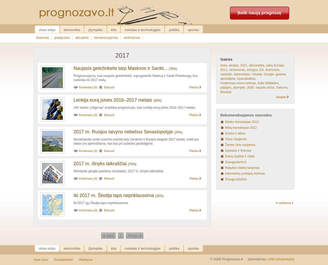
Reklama (85, 260)
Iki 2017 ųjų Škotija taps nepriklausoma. (101, 203)
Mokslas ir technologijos (143, 30)
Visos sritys (47, 30)
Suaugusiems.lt (235, 162)
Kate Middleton (268, 83)
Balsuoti (109, 87)
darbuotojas (242, 74)
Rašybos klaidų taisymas (242, 168)
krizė (223, 65)
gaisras (281, 74)
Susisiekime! (63, 260)
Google (269, 74)
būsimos (42, 38)
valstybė (226, 74)
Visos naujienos (236, 139)
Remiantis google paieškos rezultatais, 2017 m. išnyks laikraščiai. (119, 171)
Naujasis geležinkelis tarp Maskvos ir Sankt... (120, 68)
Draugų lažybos (236, 179)
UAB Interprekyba (281, 259)
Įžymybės (95, 30)
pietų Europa (275, 65)
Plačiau (194, 87)
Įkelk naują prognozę (259, 12)
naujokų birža (265, 87)
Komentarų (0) (88, 87)
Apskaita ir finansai (238, 150)
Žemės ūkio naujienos (240, 145)
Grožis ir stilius (235, 133)
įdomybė (239, 87)
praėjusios (62, 38)
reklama (285, 203)
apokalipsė (227, 79)
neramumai (237, 70)
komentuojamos (106, 38)
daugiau (281, 96)
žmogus (252, 70)
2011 (223, 70)
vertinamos (132, 38)
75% (132, 164)
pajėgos (225, 87)
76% (173, 69)
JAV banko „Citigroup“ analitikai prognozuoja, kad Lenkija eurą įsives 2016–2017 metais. (135, 107)
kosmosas (273, 70)
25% (178, 132)
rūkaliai (257, 74)
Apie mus (41, 260)
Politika (174, 30)
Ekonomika (72, 30)
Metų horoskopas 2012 (241, 128)
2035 (250, 87)
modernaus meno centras (238, 83)
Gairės (226, 59)
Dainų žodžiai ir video (240, 156)
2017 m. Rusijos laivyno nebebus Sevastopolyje (123, 131)
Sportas (193, 30)
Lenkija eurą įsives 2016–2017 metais (113, 100)
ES (261, 70)
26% (157, 100)
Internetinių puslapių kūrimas (245, 173)
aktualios (82, 38)
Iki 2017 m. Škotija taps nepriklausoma (114, 195)
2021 (243, 65)
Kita (113, 30)
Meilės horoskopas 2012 (242, 122)
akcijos (234, 65)
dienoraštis (256, 65)
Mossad (225, 92)
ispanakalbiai (246, 79)
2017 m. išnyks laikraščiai (100, 163)
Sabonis (281, 87)
